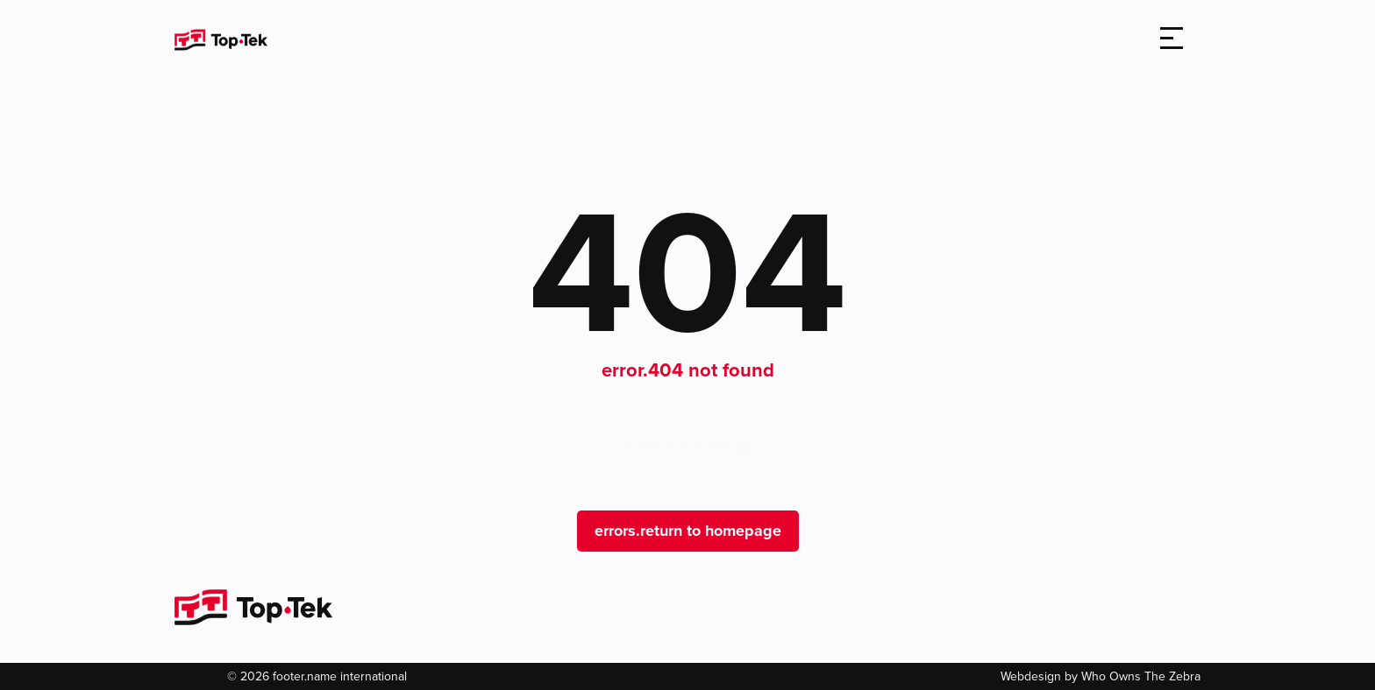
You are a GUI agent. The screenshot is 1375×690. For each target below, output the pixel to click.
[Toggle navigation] (1171, 39)
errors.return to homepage (688, 530)
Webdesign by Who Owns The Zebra (1100, 676)
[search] (1120, 40)
